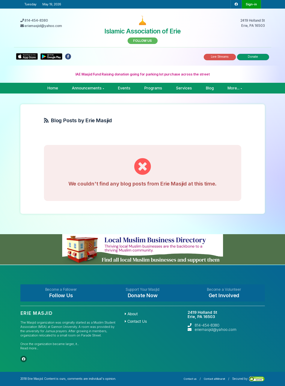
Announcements (88, 88)
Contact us (190, 378)
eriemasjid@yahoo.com (216, 329)
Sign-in (251, 4)
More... (235, 88)
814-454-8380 (207, 325)
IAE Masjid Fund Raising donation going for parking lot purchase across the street (142, 74)
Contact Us (136, 321)
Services (184, 88)
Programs (153, 88)
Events (124, 88)
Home (52, 88)
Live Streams (220, 56)
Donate (253, 56)
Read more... (29, 348)
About (131, 314)
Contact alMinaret (214, 378)
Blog (210, 88)
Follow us (142, 40)
